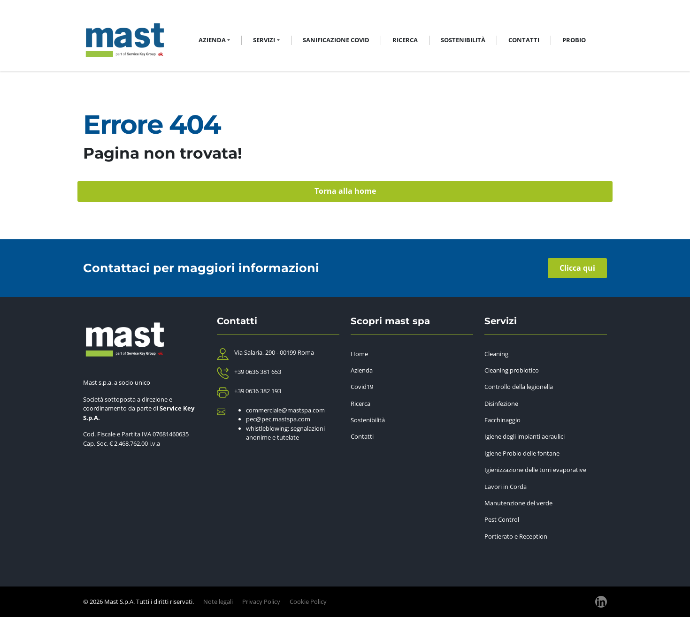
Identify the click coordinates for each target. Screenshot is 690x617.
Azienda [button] (212, 40)
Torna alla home (345, 191)
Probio (574, 40)
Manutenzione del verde (518, 503)
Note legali (218, 601)
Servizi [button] (264, 40)
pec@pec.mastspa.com (278, 419)
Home (359, 354)
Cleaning (496, 354)
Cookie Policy (308, 601)
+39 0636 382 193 (257, 391)
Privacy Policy (261, 601)
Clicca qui (577, 268)
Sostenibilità (463, 40)
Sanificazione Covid (336, 40)
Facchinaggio (502, 420)
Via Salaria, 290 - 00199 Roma (274, 352)
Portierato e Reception (515, 536)
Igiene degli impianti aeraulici (524, 436)
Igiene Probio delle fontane (522, 453)
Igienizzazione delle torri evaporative (535, 469)
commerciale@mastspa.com (285, 410)
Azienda (362, 370)
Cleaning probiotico (511, 370)
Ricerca (405, 40)
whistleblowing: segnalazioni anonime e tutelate (285, 433)
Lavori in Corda (505, 486)
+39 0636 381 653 (257, 371)
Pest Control (501, 519)
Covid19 (362, 386)
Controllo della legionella (518, 386)
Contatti (523, 40)
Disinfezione (501, 403)
